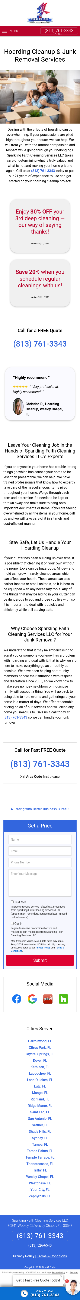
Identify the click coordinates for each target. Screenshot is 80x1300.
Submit (40, 955)
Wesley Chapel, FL (40, 1172)
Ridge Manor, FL (40, 1101)
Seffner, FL (40, 1120)
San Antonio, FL (40, 1113)
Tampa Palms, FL (40, 1146)
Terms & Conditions (52, 1251)
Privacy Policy (43, 942)
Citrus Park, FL (40, 1042)
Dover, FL (40, 1055)
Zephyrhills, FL (40, 1191)
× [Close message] (61, 1276)
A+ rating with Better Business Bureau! (40, 804)
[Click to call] (40, 1293)
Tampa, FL (40, 1139)
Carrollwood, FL (40, 1036)
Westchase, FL (40, 1178)
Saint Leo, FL (40, 1107)
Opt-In (18, 918)
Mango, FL (40, 1088)
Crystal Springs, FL (40, 1049)
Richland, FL (40, 1094)
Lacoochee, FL (40, 1068)
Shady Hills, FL (40, 1126)
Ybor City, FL (40, 1184)
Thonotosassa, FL (40, 1159)
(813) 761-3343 (59, 30)
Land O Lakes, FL (40, 1075)
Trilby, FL (40, 1165)
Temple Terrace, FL (40, 1152)
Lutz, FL (40, 1081)
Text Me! (20, 897)
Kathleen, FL (40, 1062)
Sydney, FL (40, 1133)
